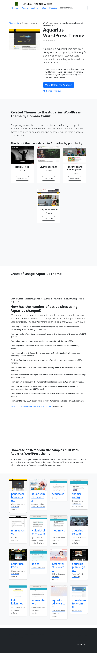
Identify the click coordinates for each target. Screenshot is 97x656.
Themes (14, 8)
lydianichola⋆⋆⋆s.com (38, 532)
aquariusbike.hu (17, 565)
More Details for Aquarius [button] (58, 84)
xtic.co (35, 564)
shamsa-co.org (77, 495)
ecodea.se (58, 494)
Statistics (53, 8)
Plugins (25, 8)
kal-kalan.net (17, 602)
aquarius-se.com (78, 532)
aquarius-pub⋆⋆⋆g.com (78, 567)
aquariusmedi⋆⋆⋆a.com (58, 603)
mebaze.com (58, 532)
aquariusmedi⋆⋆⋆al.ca (38, 497)
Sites (44, 8)
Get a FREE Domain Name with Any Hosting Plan (31, 406)
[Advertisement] (48, 244)
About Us (81, 644)
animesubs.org (38, 602)
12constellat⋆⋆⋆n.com (58, 567)
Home (62, 635)
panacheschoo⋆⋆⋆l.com (17, 497)
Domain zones (81, 640)
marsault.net (18, 532)
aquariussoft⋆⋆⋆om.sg (79, 603)
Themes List (14, 23)
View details (22, 178)
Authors (34, 8)
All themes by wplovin (52, 91)
